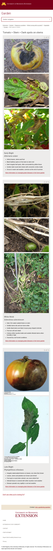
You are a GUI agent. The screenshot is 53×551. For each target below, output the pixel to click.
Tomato (6, 27)
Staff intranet (7, 532)
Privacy (5, 541)
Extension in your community (11, 524)
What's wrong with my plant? (35, 25)
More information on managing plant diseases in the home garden (25, 173)
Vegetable (46, 25)
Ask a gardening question (42, 507)
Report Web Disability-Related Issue (12, 537)
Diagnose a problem (20, 25)
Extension (5, 25)
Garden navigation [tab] (8, 19)
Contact (5, 528)
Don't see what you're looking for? (14, 495)
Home (4, 520)
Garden (6, 13)
